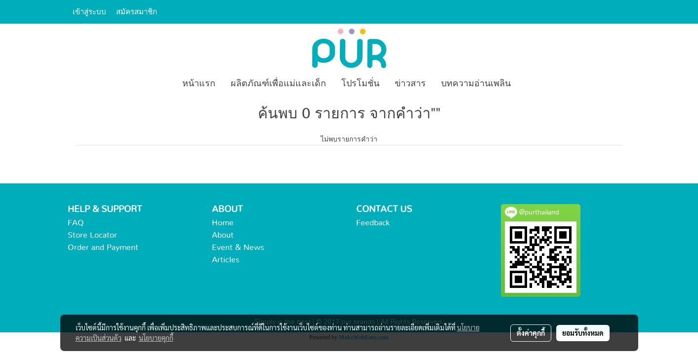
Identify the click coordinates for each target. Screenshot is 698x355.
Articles (226, 260)
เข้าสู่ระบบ (89, 11)
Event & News (238, 247)
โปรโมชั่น (360, 83)
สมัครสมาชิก (136, 11)
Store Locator (92, 235)
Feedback (373, 223)
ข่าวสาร (410, 83)
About (223, 235)
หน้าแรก (198, 83)
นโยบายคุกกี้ (156, 337)
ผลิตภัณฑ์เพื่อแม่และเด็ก (278, 83)
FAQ (76, 223)
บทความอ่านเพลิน (476, 83)
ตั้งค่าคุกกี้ (531, 332)
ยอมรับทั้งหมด (583, 332)
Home (223, 223)
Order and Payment (103, 247)
